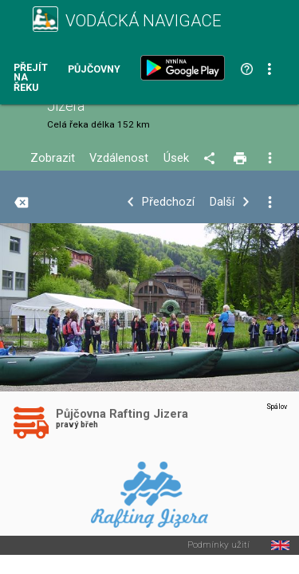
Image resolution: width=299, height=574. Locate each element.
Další (222, 202)
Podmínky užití (218, 545)
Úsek (176, 158)
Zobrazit (52, 158)
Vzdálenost (118, 158)
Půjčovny (94, 70)
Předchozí (168, 202)
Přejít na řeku (31, 78)
